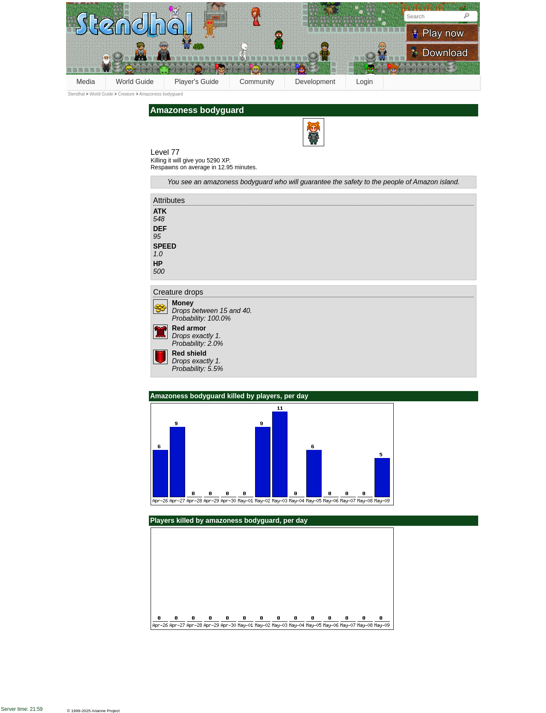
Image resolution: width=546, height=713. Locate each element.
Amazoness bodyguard (161, 94)
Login (364, 81)
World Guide (135, 81)
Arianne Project (106, 710)
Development (315, 81)
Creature (126, 94)
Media (85, 81)
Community (257, 81)
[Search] (466, 16)
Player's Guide (196, 81)
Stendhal (76, 94)
